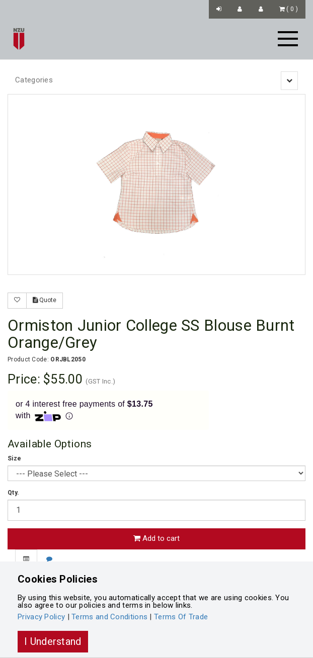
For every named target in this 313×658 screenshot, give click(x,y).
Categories (34, 79)
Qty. (13, 492)
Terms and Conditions (109, 616)
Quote (44, 300)
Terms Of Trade (181, 616)
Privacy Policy (41, 616)
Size (14, 458)
